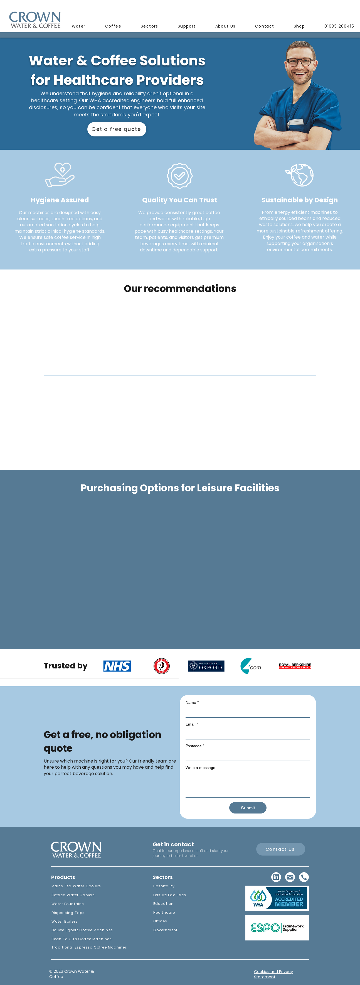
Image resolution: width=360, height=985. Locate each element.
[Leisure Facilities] (176, 895)
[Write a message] (248, 785)
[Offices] (176, 921)
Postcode (195, 746)
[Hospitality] (176, 886)
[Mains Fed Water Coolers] (89, 886)
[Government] (176, 930)
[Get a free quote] (116, 129)
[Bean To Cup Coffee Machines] (89, 939)
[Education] (176, 903)
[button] (78, 26)
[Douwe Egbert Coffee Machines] (89, 930)
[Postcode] (246, 756)
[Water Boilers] (89, 921)
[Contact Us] (280, 849)
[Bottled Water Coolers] (89, 895)
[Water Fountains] (89, 904)
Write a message (200, 767)
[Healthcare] (176, 912)
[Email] (246, 734)
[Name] (246, 712)
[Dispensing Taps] (89, 913)
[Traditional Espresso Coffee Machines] (89, 947)
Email (192, 724)
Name (192, 702)
